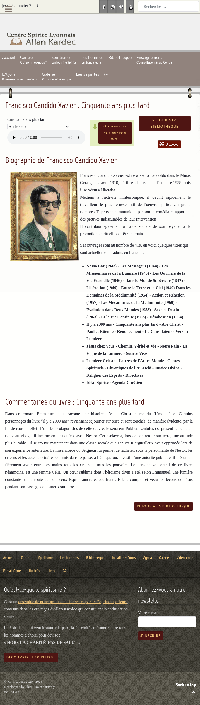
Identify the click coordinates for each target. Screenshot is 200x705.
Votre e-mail (148, 601)
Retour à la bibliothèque (165, 111)
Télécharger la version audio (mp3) (115, 121)
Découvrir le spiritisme (31, 645)
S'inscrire (150, 624)
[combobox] (168, 6)
